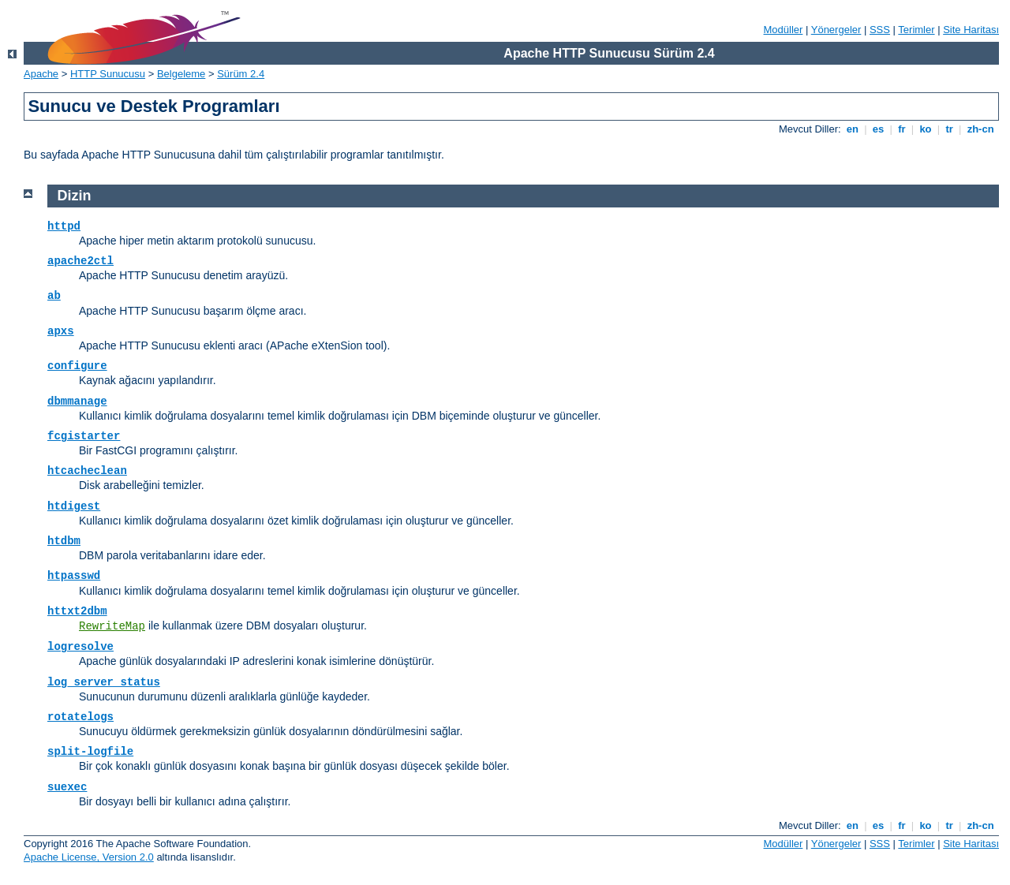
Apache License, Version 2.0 (89, 857)
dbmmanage (77, 401)
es (878, 129)
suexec (67, 787)
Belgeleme (181, 74)
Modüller (783, 29)
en (852, 129)
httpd (63, 226)
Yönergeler (836, 29)
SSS (880, 29)
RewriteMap (112, 626)
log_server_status (103, 682)
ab (54, 295)
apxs (60, 331)
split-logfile (90, 751)
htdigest (73, 506)
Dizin (75, 196)
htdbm (63, 541)
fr (902, 129)
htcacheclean (87, 471)
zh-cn (980, 129)
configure (77, 366)
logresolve (80, 646)
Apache (41, 74)
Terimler (916, 29)
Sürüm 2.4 (240, 74)
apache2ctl (80, 261)
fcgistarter (83, 436)
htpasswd (73, 575)
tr (949, 129)
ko (925, 129)
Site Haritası (971, 29)
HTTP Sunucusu (107, 74)
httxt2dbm (77, 611)
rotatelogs (80, 717)
